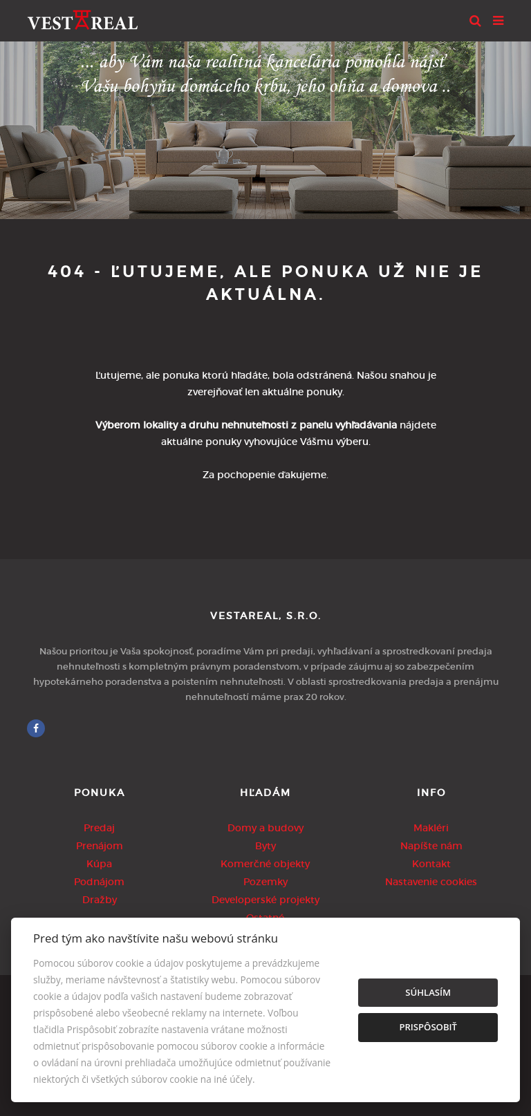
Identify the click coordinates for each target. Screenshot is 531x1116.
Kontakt (431, 864)
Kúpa (99, 864)
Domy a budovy (265, 828)
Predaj (99, 828)
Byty (265, 846)
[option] (265, 127)
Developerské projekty (265, 899)
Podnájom (99, 882)
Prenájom (99, 846)
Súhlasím (428, 992)
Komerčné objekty (265, 864)
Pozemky (265, 882)
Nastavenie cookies (431, 882)
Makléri (431, 828)
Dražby (99, 899)
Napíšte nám (431, 846)
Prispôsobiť (428, 1027)
